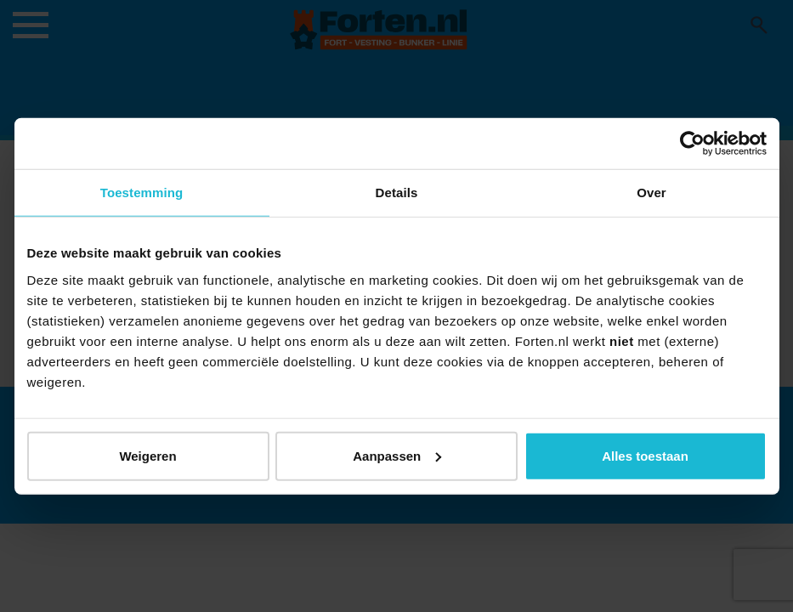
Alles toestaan (645, 455)
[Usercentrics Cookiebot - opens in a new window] (692, 143)
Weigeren (147, 455)
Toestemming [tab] (142, 192)
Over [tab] (651, 192)
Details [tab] (397, 192)
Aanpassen (397, 455)
